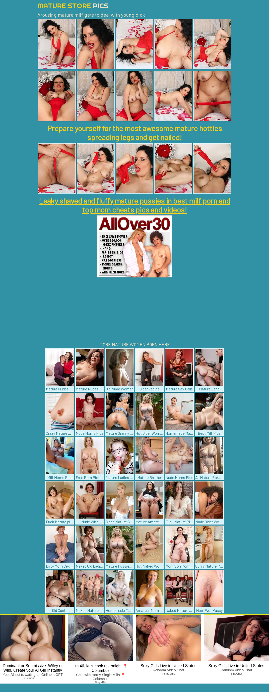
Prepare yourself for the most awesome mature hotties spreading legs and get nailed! (134, 133)
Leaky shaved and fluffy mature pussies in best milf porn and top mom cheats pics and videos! (134, 205)
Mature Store (72, 5)
